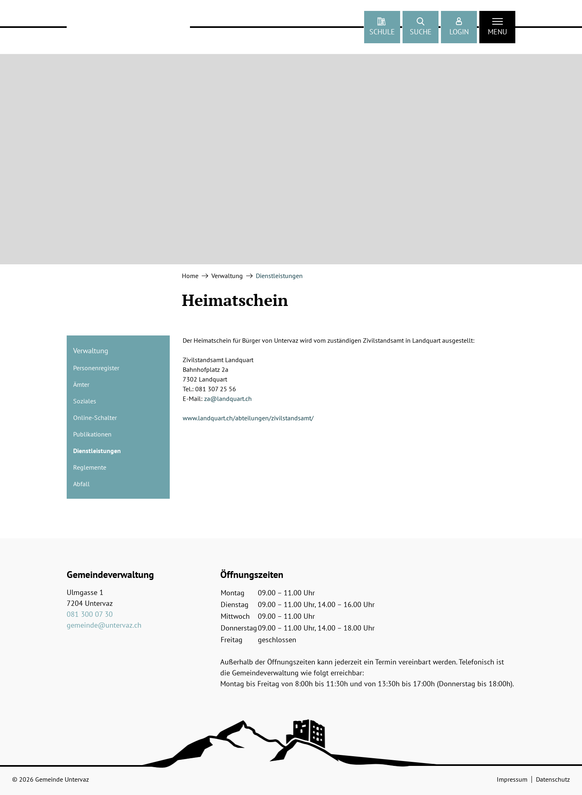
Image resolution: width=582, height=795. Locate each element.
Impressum (512, 779)
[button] (421, 27)
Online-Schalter (95, 417)
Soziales (84, 401)
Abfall (81, 484)
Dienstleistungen (97, 453)
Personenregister (96, 368)
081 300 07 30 (90, 614)
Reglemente (89, 467)
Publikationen (92, 434)
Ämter (81, 384)
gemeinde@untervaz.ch (104, 625)
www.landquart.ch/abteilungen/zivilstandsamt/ (248, 418)
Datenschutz (553, 779)
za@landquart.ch (228, 398)
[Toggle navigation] (497, 27)
